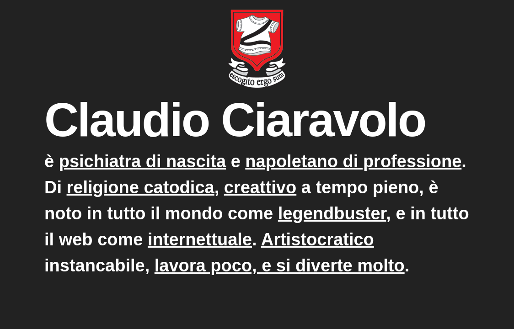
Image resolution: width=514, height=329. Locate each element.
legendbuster (332, 213)
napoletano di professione (353, 161)
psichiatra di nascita (142, 161)
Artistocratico (317, 239)
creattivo (260, 187)
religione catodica (140, 187)
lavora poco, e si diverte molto (280, 265)
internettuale (200, 239)
